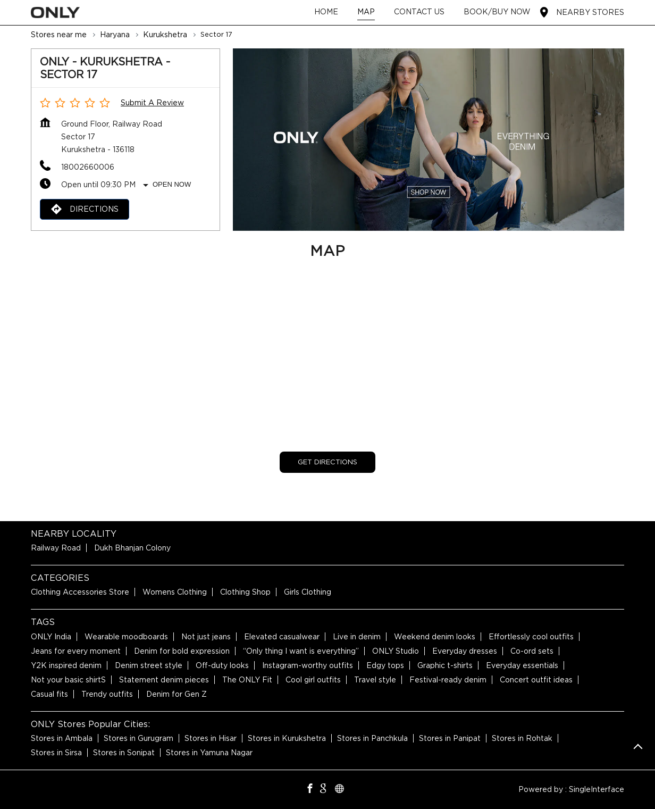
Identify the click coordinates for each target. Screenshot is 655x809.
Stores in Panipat (450, 738)
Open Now (172, 184)
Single (596, 789)
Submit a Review (152, 102)
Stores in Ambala (62, 738)
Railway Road (56, 548)
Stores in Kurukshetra (287, 738)
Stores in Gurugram (138, 738)
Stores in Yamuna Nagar (209, 752)
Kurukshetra (165, 34)
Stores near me (59, 34)
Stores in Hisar (210, 738)
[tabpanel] (428, 139)
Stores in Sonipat (124, 752)
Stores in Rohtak (522, 738)
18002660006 (87, 167)
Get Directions (327, 462)
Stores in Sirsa (56, 752)
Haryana (115, 34)
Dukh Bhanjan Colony (132, 548)
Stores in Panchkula (372, 738)
